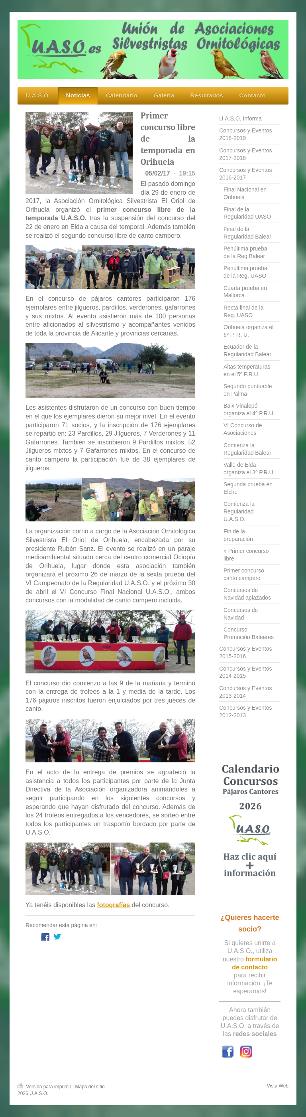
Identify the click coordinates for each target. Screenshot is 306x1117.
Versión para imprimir (45, 1086)
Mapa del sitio (90, 1086)
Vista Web (277, 1086)
